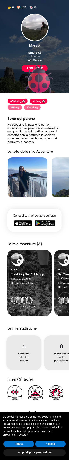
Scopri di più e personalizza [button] (34, 452)
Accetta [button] (50, 443)
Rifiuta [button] (19, 443)
